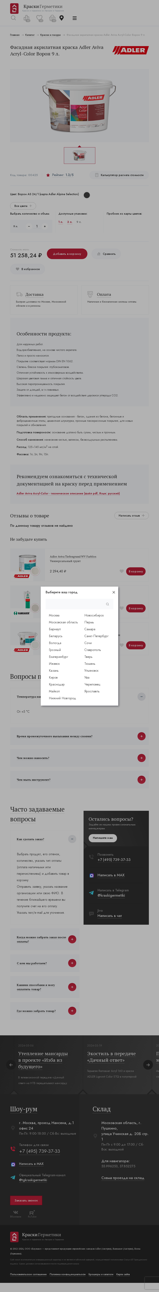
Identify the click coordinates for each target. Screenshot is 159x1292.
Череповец (92, 684)
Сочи (88, 643)
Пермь (89, 622)
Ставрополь (92, 650)
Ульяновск (91, 670)
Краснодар (57, 684)
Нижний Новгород (62, 698)
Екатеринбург (58, 656)
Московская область (63, 622)
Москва (54, 615)
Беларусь (55, 636)
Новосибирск (94, 615)
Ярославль (92, 691)
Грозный (55, 650)
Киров (53, 677)
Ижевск (54, 663)
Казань (54, 670)
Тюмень (89, 663)
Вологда (55, 643)
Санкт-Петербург (96, 636)
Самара (89, 629)
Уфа (86, 677)
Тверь (88, 656)
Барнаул (55, 629)
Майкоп (54, 691)
